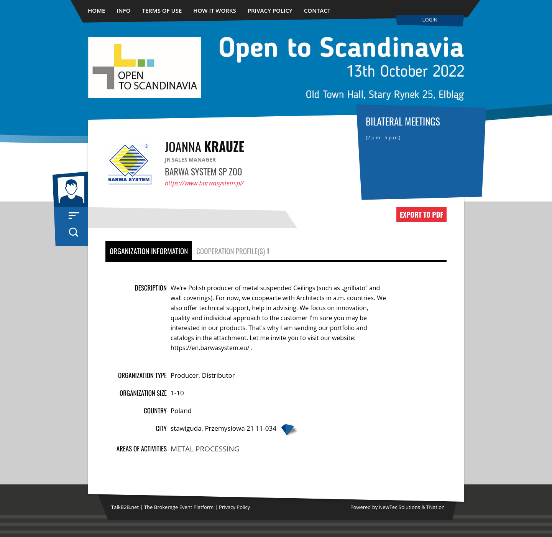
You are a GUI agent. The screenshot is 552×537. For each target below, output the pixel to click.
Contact (317, 10)
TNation (435, 507)
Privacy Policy (270, 10)
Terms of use (162, 10)
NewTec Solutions (399, 507)
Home (96, 10)
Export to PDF (421, 215)
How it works (214, 10)
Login (430, 19)
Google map (289, 429)
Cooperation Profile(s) (232, 250)
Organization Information (149, 250)
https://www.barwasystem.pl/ (204, 183)
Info (123, 10)
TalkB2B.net (125, 507)
